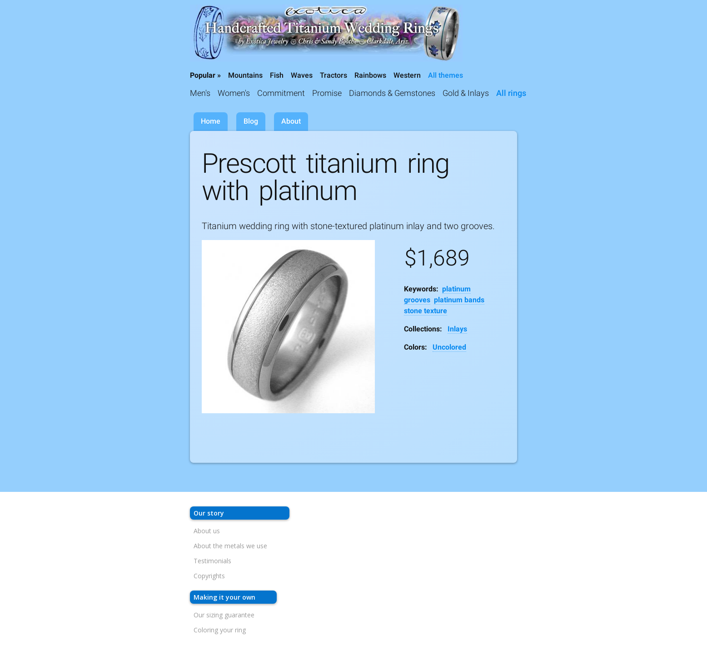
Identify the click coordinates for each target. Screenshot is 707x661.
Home (210, 121)
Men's (200, 93)
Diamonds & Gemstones (392, 93)
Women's (234, 93)
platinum (456, 289)
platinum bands (459, 299)
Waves (302, 75)
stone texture (425, 310)
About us (207, 530)
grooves (417, 299)
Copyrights (209, 575)
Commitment (281, 93)
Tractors (333, 75)
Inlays (457, 329)
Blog (251, 121)
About (291, 121)
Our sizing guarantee (224, 615)
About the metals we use (230, 545)
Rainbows (370, 75)
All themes (445, 75)
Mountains (245, 75)
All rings (511, 93)
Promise (327, 93)
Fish (277, 75)
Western (407, 75)
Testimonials (212, 560)
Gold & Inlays (466, 93)
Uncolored (449, 347)
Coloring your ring (220, 630)
